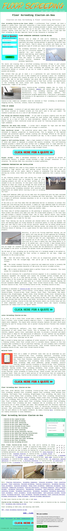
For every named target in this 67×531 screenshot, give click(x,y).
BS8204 (39, 89)
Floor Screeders (7, 486)
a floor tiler (17, 455)
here (51, 410)
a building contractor (30, 460)
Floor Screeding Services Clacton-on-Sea (22, 415)
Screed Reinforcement (34, 493)
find (6, 390)
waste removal (29, 459)
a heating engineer (23, 457)
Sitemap (2, 518)
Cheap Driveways (23, 496)
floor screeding (60, 359)
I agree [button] (39, 526)
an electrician (58, 460)
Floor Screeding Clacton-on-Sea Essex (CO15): (18, 23)
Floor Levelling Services (56, 494)
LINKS (46, 11)
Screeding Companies (30, 482)
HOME (42, 11)
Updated (18, 518)
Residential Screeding (34, 489)
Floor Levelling (14, 484)
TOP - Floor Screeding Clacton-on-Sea (14, 510)
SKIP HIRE (48, 457)
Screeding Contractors (16, 489)
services (20, 303)
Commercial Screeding (53, 486)
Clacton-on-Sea (25, 289)
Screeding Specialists (57, 491)
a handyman (61, 455)
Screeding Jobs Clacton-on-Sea (16, 504)
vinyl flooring (48, 452)
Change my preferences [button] (53, 526)
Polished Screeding (27, 484)
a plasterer (39, 462)
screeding (14, 301)
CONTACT (56, 11)
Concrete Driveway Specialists (40, 496)
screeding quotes (59, 410)
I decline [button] (44, 526)
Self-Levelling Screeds (52, 489)
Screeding (36, 491)
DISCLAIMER (62, 11)
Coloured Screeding (45, 482)
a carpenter (17, 462)
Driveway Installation (9, 496)
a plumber (40, 455)
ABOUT (50, 11)
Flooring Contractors (13, 482)
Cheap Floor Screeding (36, 486)
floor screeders (51, 297)
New (15, 518)
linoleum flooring (19, 453)
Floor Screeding (26, 494)
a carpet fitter (46, 453)
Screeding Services (58, 484)
